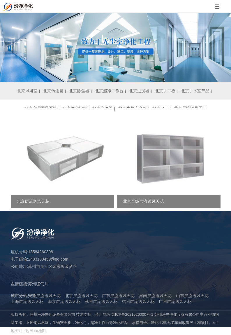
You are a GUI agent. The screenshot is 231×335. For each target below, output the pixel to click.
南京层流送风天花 (64, 301)
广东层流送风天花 (118, 295)
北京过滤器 (139, 90)
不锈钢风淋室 (37, 322)
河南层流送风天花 (155, 295)
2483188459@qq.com (48, 259)
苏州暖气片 (38, 284)
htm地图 (26, 331)
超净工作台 (99, 322)
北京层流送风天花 (81, 295)
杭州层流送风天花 (138, 301)
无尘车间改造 (178, 322)
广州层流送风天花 (175, 301)
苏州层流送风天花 (101, 301)
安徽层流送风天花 (44, 295)
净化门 (81, 322)
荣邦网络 (102, 314)
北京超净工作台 (109, 90)
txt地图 (40, 331)
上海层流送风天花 (27, 301)
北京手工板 (165, 90)
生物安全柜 (61, 322)
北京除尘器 (79, 90)
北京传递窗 (53, 90)
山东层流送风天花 (192, 295)
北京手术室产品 (195, 90)
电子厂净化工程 (153, 322)
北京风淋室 (27, 90)
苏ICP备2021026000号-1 (132, 314)
